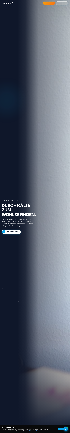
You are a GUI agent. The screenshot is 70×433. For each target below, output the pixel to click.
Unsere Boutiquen (36, 3)
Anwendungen (24, 3)
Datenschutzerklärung (34, 430)
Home (16, 3)
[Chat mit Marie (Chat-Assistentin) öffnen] (66, 429)
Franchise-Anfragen (49, 3)
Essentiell (53, 429)
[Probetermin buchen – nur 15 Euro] (11, 232)
